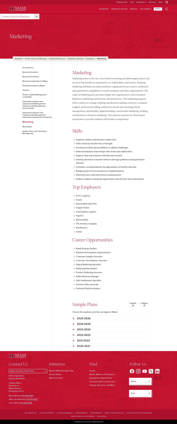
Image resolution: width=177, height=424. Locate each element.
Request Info (122, 2)
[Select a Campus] (28, 371)
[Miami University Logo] (17, 9)
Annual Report (55, 374)
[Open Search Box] (166, 2)
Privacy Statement (81, 413)
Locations (140, 2)
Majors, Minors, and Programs (101, 374)
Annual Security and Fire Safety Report (139, 413)
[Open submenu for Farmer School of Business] (36, 16)
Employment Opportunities (100, 378)
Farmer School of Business (16, 16)
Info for (152, 2)
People (92, 371)
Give (161, 2)
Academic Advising (75, 59)
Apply (158, 9)
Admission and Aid (119, 9)
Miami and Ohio (56, 378)
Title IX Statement (96, 413)
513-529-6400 (26, 403)
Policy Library (101, 416)
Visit (132, 2)
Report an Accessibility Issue (114, 413)
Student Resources (57, 59)
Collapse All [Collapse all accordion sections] (144, 304)
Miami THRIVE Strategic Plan (61, 371)
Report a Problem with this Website (82, 416)
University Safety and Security (102, 381)
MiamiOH (18, 59)
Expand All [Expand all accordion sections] (133, 304)
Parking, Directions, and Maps (102, 385)
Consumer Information (46, 413)
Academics (104, 9)
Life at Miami (145, 9)
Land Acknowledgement (65, 413)
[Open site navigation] (166, 9)
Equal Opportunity (31, 413)
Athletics (133, 9)
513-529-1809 (27, 396)
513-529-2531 (32, 399)
